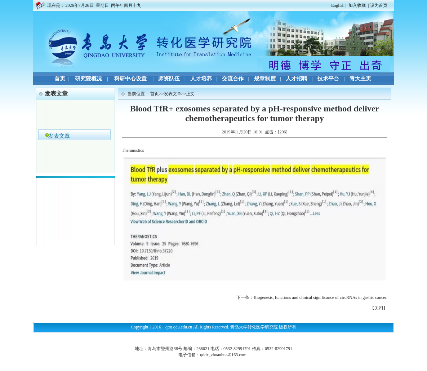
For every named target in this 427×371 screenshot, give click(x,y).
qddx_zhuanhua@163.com (223, 354)
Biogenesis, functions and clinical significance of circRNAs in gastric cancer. (320, 297)
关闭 (378, 307)
